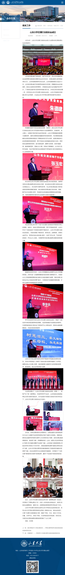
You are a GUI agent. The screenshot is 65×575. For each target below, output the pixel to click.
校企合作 (6, 24)
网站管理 (32, 558)
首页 (44, 25)
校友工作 (6, 35)
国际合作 (6, 30)
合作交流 (50, 25)
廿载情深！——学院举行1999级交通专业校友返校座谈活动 (43, 533)
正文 (62, 25)
